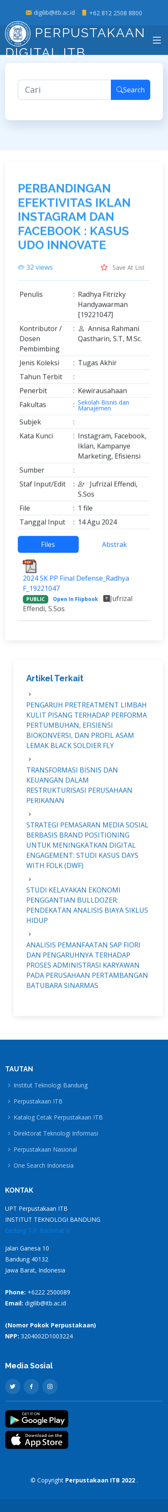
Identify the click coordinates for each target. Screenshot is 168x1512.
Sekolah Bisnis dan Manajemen (103, 410)
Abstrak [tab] (114, 549)
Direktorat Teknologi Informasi (56, 1133)
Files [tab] (48, 549)
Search (130, 94)
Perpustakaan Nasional (45, 1149)
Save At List (123, 272)
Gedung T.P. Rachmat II (37, 1230)
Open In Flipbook (75, 604)
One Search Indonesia (44, 1166)
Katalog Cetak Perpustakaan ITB (58, 1117)
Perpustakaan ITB (38, 1101)
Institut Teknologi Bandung (51, 1085)
